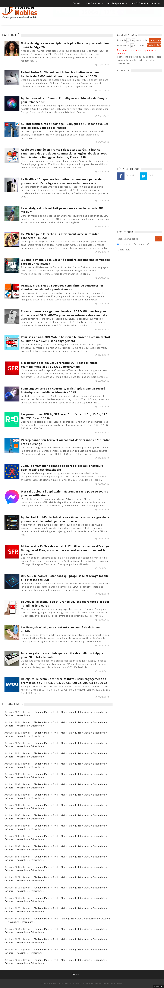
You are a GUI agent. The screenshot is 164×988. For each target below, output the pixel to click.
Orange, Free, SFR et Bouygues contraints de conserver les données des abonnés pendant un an (62, 287)
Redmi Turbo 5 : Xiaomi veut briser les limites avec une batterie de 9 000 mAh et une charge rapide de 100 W (60, 74)
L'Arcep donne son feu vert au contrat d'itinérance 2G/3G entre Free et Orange (65, 442)
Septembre (99, 712)
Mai (63, 712)
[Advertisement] (139, 119)
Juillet (78, 712)
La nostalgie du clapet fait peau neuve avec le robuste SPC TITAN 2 (62, 210)
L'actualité (10, 35)
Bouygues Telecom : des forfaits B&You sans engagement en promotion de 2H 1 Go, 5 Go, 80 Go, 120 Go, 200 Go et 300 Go (64, 681)
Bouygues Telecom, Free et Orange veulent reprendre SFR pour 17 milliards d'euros (65, 603)
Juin (70, 712)
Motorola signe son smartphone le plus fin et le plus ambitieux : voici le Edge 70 (65, 45)
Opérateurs (124, 249)
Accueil (76, 3)
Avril (55, 712)
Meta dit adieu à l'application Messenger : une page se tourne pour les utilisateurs (64, 493)
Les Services (93, 3)
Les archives (12, 704)
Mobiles (140, 244)
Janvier (26, 712)
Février (37, 712)
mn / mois (141, 40)
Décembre (36, 725)
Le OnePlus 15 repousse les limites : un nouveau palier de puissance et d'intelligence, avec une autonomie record (61, 181)
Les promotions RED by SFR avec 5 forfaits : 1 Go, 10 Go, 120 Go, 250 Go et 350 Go (64, 416)
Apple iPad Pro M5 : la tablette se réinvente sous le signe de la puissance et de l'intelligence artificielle (65, 519)
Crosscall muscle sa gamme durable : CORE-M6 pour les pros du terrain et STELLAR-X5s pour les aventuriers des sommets (64, 313)
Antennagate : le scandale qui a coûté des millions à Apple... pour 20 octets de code (63, 655)
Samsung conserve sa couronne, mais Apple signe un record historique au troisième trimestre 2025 (63, 390)
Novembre (22, 715)
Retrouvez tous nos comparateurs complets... (136, 51)
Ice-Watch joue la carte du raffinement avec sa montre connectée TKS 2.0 (60, 236)
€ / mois (139, 45)
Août (87, 712)
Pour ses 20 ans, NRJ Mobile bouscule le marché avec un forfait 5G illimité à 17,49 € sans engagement (65, 339)
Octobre (8, 715)
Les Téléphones (115, 3)
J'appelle (121, 40)
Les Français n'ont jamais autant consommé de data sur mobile (60, 629)
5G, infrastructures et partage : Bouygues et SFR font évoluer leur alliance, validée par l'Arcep (64, 126)
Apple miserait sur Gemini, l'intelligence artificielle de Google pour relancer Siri (64, 100)
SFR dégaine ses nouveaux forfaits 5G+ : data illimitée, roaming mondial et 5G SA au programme (59, 365)
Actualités (125, 244)
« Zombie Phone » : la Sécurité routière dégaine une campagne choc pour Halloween (65, 262)
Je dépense (123, 45)
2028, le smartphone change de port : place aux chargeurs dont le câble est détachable (62, 468)
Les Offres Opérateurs (144, 3)
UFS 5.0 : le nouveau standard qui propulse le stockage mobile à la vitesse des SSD (65, 578)
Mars (47, 712)
